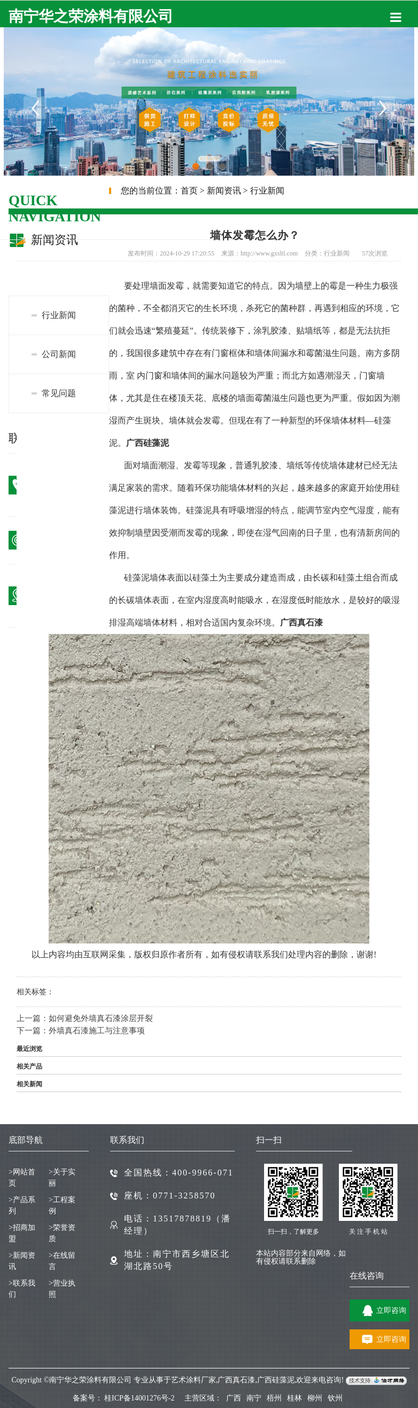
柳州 (314, 1398)
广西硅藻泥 (276, 1380)
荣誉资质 (62, 1233)
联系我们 (22, 1288)
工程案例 (62, 1205)
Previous (34, 107)
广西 (233, 1398)
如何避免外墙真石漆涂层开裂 (101, 1018)
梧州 (274, 1398)
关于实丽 (62, 1177)
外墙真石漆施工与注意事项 (97, 1030)
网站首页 (22, 1177)
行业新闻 (267, 190)
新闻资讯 (224, 190)
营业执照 (62, 1288)
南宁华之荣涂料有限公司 (91, 16)
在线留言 (62, 1261)
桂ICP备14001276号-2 (139, 1398)
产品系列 (22, 1205)
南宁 (253, 1398)
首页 (189, 190)
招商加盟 (22, 1233)
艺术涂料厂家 (193, 1380)
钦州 (335, 1398)
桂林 (294, 1398)
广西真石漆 (236, 1380)
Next (383, 107)
